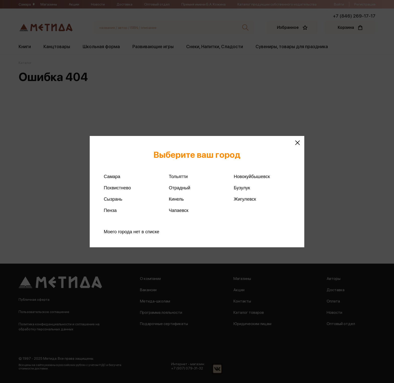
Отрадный (179, 187)
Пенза (110, 210)
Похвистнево (117, 187)
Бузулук (242, 187)
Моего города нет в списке (131, 231)
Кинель (176, 199)
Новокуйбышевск (252, 176)
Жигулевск (245, 199)
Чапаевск (178, 210)
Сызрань (113, 199)
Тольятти (178, 176)
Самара (112, 176)
